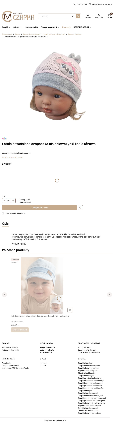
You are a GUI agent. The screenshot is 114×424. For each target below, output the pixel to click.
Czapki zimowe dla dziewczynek (91, 403)
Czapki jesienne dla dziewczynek (91, 400)
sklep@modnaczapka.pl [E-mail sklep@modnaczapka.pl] (102, 4)
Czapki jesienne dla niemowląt (90, 383)
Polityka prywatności (10, 365)
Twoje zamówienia (47, 347)
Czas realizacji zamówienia (89, 352)
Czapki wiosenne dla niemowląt (91, 380)
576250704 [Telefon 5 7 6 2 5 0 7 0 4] (82, 4)
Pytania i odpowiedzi (10, 350)
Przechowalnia (46, 352)
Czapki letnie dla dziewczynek (54, 34)
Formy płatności (84, 347)
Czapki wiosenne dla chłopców (90, 388)
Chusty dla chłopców (86, 373)
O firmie (43, 365)
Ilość (4, 196)
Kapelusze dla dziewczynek (89, 405)
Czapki (17, 34)
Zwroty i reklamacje (10, 347)
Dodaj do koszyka (39, 207)
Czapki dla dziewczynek (31, 34)
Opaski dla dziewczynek (88, 408)
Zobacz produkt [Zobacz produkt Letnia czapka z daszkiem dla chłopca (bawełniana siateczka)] (20, 330)
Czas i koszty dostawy (87, 350)
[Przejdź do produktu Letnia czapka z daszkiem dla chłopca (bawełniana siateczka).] (42, 285)
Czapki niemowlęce (86, 375)
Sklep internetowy (54, 421)
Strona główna (7, 34)
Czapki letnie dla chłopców (89, 365)
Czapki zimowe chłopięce (88, 368)
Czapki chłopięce (85, 390)
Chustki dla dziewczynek (88, 410)
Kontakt (43, 363)
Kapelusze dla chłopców (88, 370)
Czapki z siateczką (75, 34)
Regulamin (6, 363)
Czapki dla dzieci (85, 363)
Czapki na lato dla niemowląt (90, 378)
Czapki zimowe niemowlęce (89, 413)
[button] (78, 16)
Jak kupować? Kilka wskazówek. (15, 368)
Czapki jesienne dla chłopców (90, 385)
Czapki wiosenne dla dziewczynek (92, 398)
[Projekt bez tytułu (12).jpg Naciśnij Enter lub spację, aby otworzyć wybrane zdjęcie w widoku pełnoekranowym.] (57, 87)
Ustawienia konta (47, 350)
